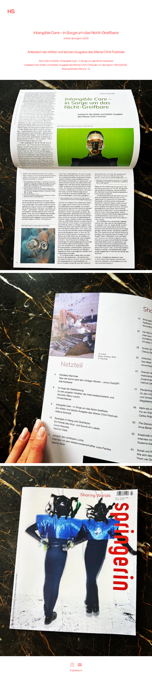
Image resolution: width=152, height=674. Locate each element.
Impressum (76, 670)
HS (11, 11)
